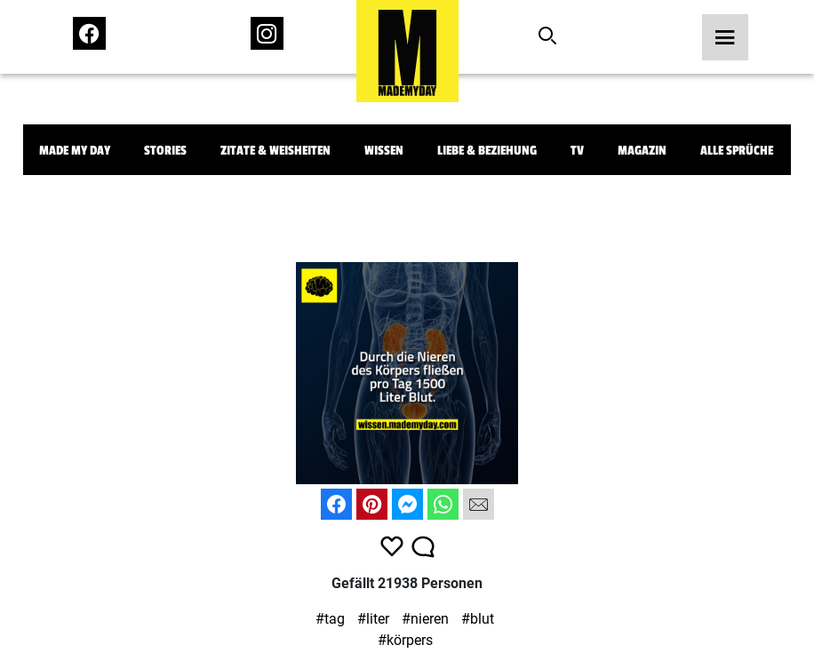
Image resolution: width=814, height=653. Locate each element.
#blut (477, 618)
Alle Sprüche (736, 150)
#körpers (405, 640)
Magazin (642, 150)
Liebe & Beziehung (487, 150)
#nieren (425, 618)
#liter (373, 618)
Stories (165, 150)
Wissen (383, 150)
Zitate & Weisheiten (275, 150)
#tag (330, 618)
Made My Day (74, 150)
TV (577, 150)
